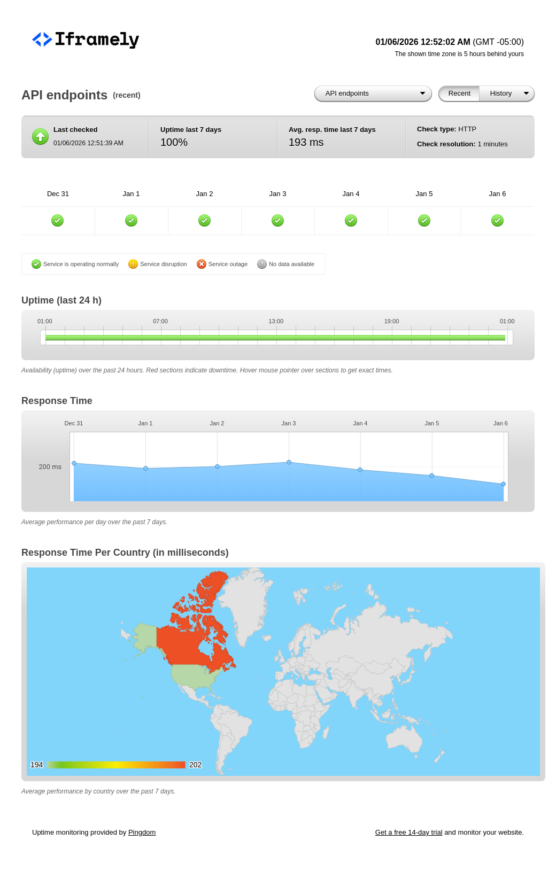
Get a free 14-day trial (409, 832)
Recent (459, 93)
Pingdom (142, 832)
